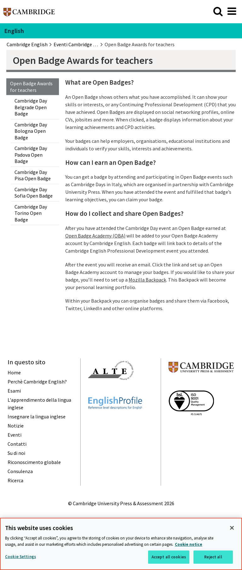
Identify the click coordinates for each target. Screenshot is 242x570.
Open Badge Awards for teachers (31, 86)
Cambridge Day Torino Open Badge (30, 213)
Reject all (213, 557)
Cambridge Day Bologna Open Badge (30, 131)
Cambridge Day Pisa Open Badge (32, 175)
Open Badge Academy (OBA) (95, 235)
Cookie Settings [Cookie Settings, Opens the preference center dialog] (20, 556)
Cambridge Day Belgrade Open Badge (30, 107)
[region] (121, 544)
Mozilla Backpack (147, 280)
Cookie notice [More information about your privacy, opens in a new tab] (188, 544)
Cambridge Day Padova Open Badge (30, 154)
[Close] (232, 528)
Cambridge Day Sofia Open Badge (33, 192)
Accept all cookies (169, 557)
